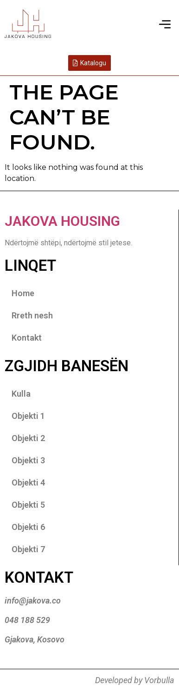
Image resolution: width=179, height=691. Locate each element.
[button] (165, 25)
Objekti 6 (28, 527)
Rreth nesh (32, 315)
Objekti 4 (28, 482)
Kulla (21, 393)
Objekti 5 (28, 505)
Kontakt (27, 337)
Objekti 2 (28, 438)
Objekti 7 (28, 549)
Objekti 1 (28, 416)
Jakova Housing (62, 221)
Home (23, 293)
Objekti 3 (28, 460)
